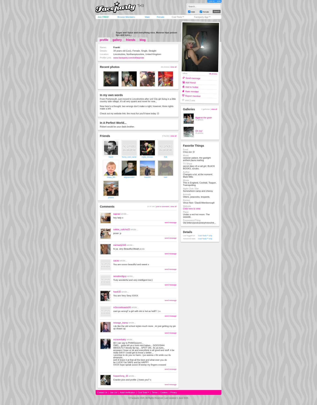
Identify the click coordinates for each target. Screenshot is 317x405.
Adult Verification (127, 392)
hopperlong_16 (120, 376)
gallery (117, 39)
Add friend (190, 82)
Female (160, 17)
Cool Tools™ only (205, 236)
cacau (116, 260)
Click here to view (191, 208)
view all (173, 67)
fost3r (111, 157)
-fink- (166, 157)
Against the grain (203, 117)
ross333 (147, 177)
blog (143, 39)
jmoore (111, 197)
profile (104, 39)
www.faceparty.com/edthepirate (128, 57)
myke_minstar (147, 157)
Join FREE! (103, 17)
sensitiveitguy (120, 276)
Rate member (192, 91)
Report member (193, 95)
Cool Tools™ (178, 17)
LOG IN (211, 1)
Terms (154, 392)
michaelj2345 (119, 245)
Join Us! (113, 392)
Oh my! (198, 131)
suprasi (116, 214)
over (165, 177)
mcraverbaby (119, 339)
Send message (193, 78)
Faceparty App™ (202, 17)
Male (147, 17)
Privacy (173, 392)
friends (130, 39)
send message (170, 223)
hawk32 (117, 291)
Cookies (164, 392)
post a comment (162, 207)
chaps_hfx (111, 177)
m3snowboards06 (122, 307)
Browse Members (126, 17)
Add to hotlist (191, 87)
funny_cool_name (129, 157)
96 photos (213, 74)
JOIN (219, 1)
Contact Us (102, 392)
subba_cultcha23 (121, 229)
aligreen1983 (129, 177)
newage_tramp (120, 322)
